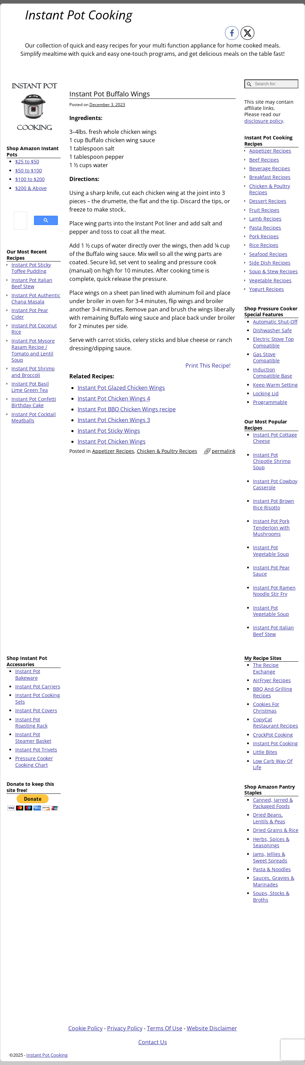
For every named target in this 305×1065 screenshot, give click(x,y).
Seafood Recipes (268, 254)
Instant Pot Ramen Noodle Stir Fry (274, 590)
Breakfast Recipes (269, 177)
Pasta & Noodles (272, 869)
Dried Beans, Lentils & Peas (269, 817)
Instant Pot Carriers (37, 686)
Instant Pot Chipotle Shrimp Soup (272, 461)
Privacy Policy (124, 1028)
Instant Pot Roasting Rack (31, 722)
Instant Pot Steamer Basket (33, 737)
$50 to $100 (28, 170)
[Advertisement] (34, 541)
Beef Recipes (264, 159)
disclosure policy (263, 121)
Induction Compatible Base (272, 372)
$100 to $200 (30, 179)
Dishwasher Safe (272, 330)
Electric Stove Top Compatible (273, 342)
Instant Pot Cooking (78, 14)
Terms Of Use (164, 1028)
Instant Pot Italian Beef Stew (273, 630)
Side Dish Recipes (269, 262)
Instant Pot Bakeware (27, 674)
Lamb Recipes (265, 218)
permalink (223, 451)
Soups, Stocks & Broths (271, 896)
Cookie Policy (85, 1028)
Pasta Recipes (265, 227)
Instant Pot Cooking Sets (37, 698)
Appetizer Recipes (113, 451)
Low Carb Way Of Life (273, 764)
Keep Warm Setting (275, 384)
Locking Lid (266, 393)
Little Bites (265, 752)
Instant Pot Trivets (36, 749)
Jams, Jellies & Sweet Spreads (270, 857)
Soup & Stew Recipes (273, 271)
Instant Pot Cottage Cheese (275, 437)
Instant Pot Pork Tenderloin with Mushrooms (271, 527)
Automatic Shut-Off (275, 321)
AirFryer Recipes (272, 680)
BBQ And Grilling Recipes (272, 692)
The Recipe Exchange (266, 668)
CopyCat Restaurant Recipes (275, 722)
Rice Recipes (263, 245)
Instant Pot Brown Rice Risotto (273, 504)
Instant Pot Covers (36, 710)
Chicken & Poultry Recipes (167, 451)
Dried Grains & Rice (275, 830)
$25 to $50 (27, 161)
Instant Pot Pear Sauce (271, 570)
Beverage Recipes (269, 168)
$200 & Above (31, 188)
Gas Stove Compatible (266, 357)
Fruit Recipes (264, 210)
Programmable (270, 402)
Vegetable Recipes (270, 280)
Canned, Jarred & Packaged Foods (273, 803)
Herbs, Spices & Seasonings (271, 842)
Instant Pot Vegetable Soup (271, 550)
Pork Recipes (264, 236)
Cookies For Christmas (266, 707)
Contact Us (152, 1042)
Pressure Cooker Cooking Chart (34, 761)
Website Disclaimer (212, 1028)
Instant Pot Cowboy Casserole (275, 484)
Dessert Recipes (267, 201)
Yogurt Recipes (266, 289)
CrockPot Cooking (273, 734)
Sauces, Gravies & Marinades (273, 881)
